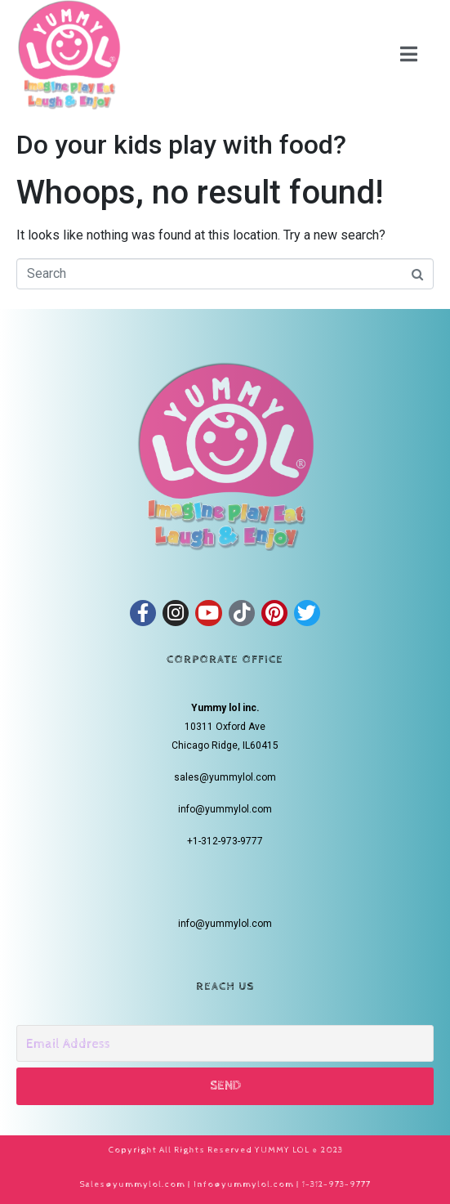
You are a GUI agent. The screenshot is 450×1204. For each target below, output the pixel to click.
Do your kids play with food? (181, 144)
